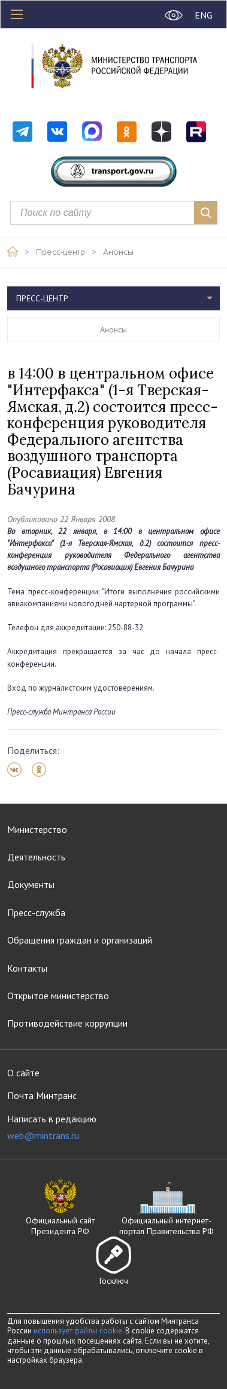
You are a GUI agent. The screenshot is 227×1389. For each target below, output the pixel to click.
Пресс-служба (36, 912)
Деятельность (36, 857)
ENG (204, 15)
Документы (31, 884)
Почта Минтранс (42, 1095)
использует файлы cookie (78, 1331)
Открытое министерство (58, 996)
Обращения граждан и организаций (79, 940)
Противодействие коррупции (67, 1023)
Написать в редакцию (51, 1127)
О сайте (23, 1072)
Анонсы (118, 252)
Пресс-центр (60, 252)
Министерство (37, 829)
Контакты (27, 968)
